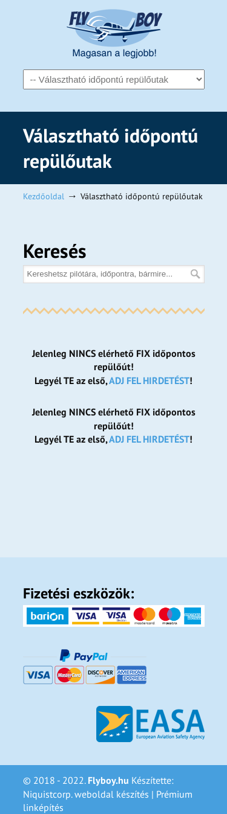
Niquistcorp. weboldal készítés (86, 794)
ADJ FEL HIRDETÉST (149, 380)
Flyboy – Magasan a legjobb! (114, 34)
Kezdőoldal (43, 196)
